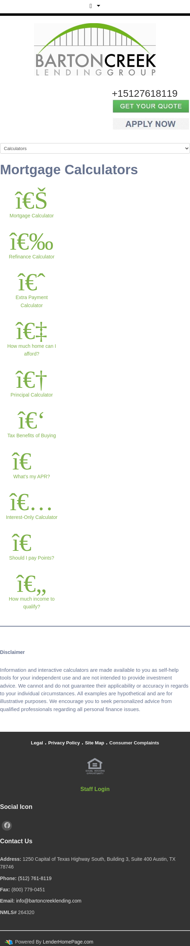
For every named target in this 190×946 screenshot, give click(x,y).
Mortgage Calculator (31, 202)
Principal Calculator (31, 382)
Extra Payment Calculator (31, 288)
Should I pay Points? (31, 545)
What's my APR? (31, 463)
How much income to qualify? (31, 589)
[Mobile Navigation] (95, 148)
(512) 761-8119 (35, 878)
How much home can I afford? (31, 337)
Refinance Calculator (31, 243)
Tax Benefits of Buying (31, 422)
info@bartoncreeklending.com (48, 901)
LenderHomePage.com (68, 942)
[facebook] (7, 826)
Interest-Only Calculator (31, 504)
